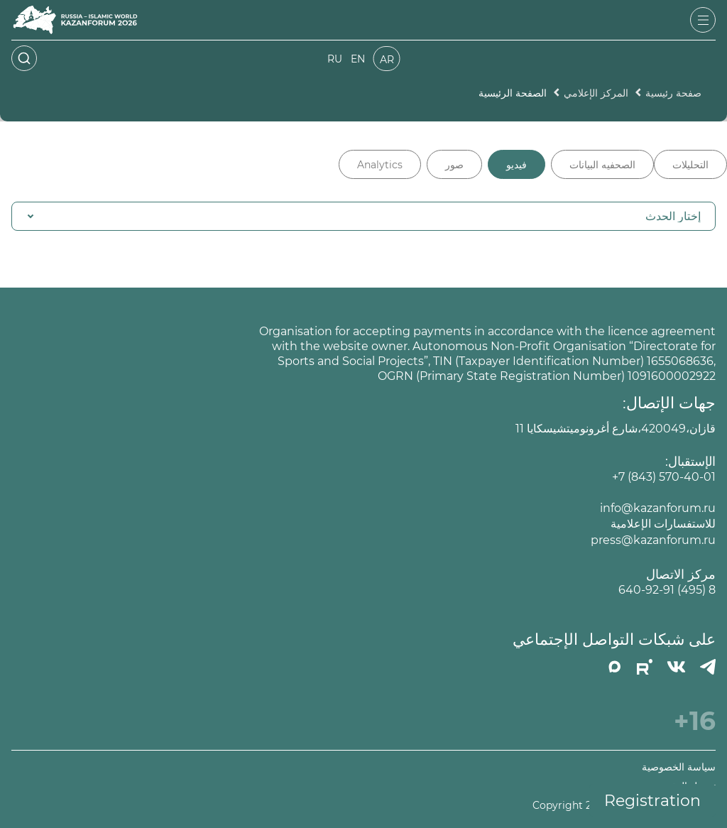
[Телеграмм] (708, 667)
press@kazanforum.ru (653, 540)
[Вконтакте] (676, 666)
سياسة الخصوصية (679, 767)
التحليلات (690, 164)
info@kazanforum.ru (658, 508)
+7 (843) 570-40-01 (664, 477)
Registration (652, 800)
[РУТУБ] (644, 667)
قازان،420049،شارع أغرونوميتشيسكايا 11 (615, 429)
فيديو (516, 164)
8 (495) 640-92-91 (667, 590)
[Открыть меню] (703, 20)
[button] (363, 216)
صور (454, 164)
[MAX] (615, 667)
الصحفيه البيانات (602, 164)
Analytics (380, 164)
